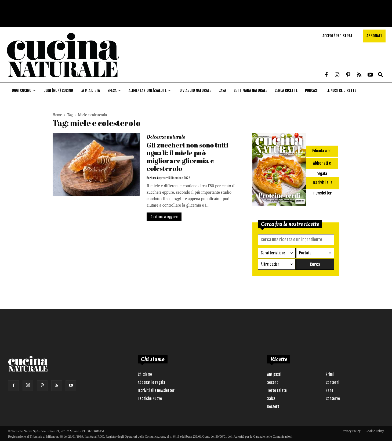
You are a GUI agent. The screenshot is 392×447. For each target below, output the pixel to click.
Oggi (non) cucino (58, 90)
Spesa (114, 90)
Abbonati (374, 35)
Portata (305, 252)
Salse (271, 398)
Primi (329, 374)
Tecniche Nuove (150, 398)
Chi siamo (145, 374)
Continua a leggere (164, 217)
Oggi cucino (24, 90)
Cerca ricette (286, 90)
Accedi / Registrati (338, 35)
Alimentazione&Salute (150, 90)
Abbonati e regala (151, 382)
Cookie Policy (375, 430)
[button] (380, 75)
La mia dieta (90, 90)
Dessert (273, 406)
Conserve (333, 398)
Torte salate (277, 390)
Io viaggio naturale (195, 90)
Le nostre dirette (341, 90)
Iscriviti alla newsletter (156, 390)
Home (57, 115)
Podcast (312, 90)
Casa (222, 90)
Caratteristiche (273, 252)
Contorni (332, 382)
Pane (329, 390)
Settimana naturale (250, 90)
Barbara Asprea (156, 178)
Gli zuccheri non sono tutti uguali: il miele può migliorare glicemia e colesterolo (187, 156)
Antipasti (274, 374)
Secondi (273, 382)
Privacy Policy (351, 430)
